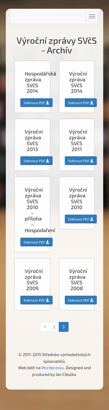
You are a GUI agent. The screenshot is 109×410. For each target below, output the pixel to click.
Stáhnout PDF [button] (36, 103)
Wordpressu (52, 367)
